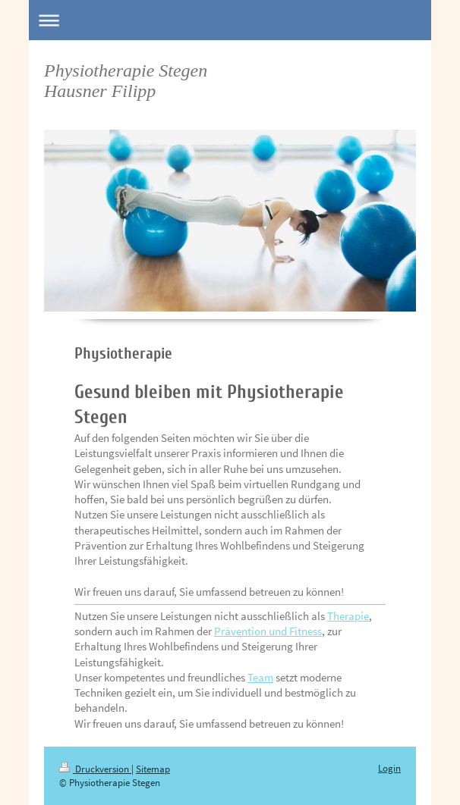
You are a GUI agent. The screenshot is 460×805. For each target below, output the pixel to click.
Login (389, 768)
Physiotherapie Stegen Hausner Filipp (125, 81)
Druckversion (95, 769)
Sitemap (153, 769)
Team (260, 677)
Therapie (348, 616)
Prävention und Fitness (268, 631)
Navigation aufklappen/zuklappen (230, 20)
